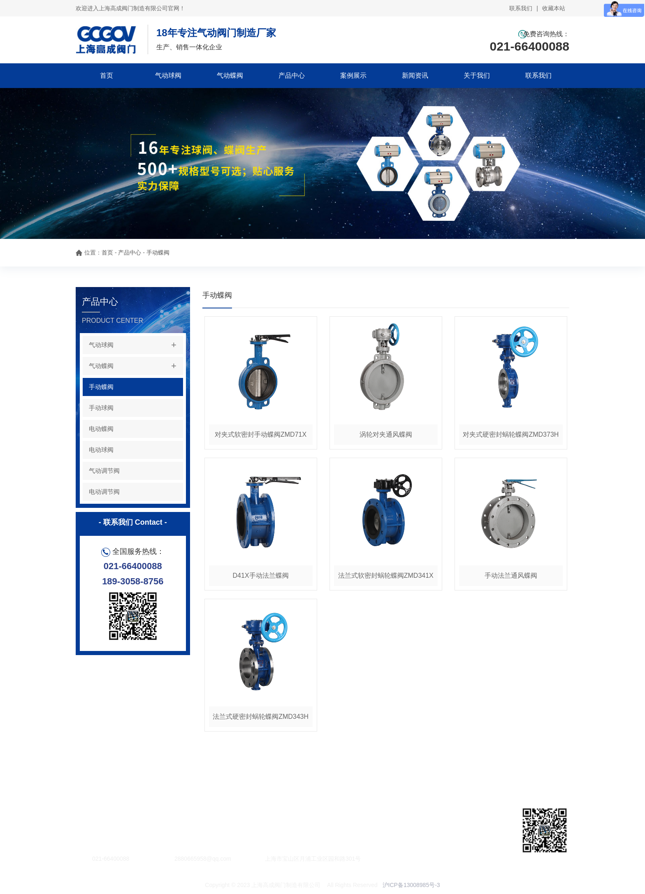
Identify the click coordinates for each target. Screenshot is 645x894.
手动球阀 (101, 407)
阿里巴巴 (139, 814)
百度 (110, 814)
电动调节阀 (104, 491)
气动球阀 (168, 75)
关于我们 (477, 75)
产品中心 (291, 75)
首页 (106, 75)
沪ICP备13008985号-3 (411, 885)
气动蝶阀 (230, 75)
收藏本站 (553, 8)
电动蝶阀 (101, 428)
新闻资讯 (415, 75)
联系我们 (520, 8)
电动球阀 (101, 449)
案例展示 (353, 75)
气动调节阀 (104, 470)
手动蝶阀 (157, 252)
